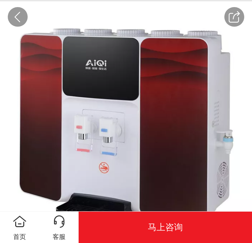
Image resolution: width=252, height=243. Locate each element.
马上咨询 (165, 227)
